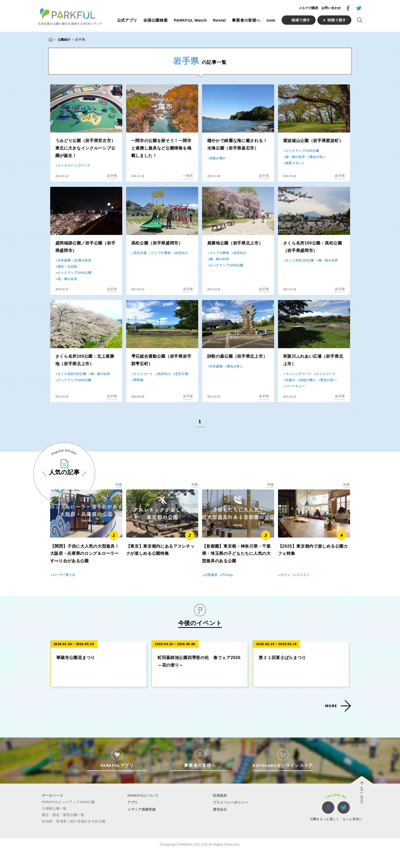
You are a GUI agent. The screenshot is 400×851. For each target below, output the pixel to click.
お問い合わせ (331, 8)
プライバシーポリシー (230, 802)
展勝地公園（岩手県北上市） (235, 243)
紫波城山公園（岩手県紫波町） (313, 140)
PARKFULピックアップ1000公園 (68, 802)
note (270, 20)
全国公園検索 (155, 20)
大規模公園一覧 (54, 808)
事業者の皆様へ (246, 20)
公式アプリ (127, 20)
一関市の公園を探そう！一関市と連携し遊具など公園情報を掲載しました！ (161, 148)
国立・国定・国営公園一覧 (63, 815)
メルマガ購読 (308, 8)
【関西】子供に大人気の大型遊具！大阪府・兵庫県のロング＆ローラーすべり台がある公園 (84, 553)
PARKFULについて (143, 795)
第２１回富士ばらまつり (282, 657)
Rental (219, 20)
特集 (119, 484)
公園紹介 (64, 39)
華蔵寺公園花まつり (75, 657)
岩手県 (112, 176)
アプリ (132, 802)
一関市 (188, 176)
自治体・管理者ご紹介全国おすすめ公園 (74, 821)
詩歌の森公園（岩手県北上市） (237, 356)
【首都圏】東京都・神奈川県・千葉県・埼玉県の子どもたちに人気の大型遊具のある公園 (236, 553)
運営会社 (220, 809)
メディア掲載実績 (141, 809)
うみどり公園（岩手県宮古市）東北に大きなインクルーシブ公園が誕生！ (85, 148)
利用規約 (220, 795)
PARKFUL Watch (190, 20)
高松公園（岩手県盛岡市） (157, 243)
